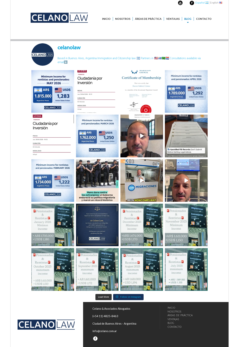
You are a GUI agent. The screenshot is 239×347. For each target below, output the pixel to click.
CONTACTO (204, 18)
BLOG (187, 18)
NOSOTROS (122, 18)
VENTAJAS (173, 18)
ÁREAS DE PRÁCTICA (148, 18)
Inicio (106, 18)
